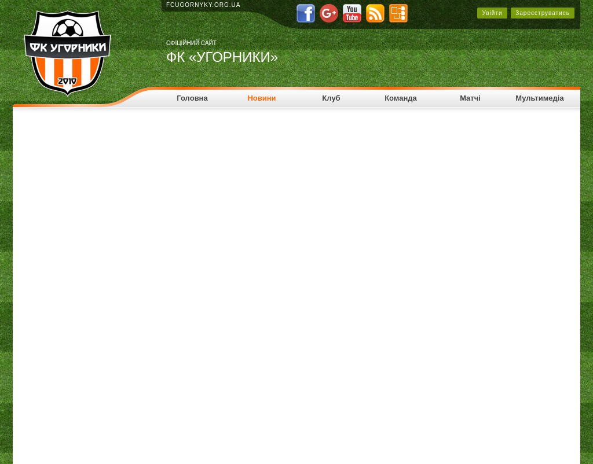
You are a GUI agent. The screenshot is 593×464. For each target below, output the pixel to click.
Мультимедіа (539, 98)
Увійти (492, 13)
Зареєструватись (542, 13)
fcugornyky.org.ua (203, 5)
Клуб (331, 98)
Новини (261, 98)
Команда (401, 98)
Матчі (470, 98)
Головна (192, 98)
